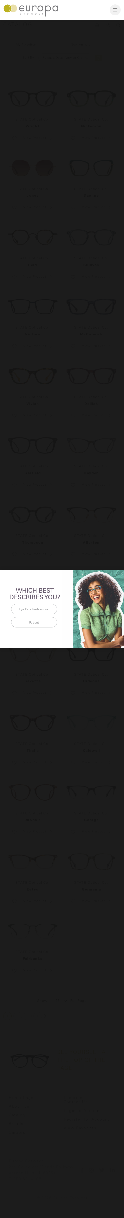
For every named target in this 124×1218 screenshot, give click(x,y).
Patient (34, 622)
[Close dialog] (122, 573)
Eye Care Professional (34, 609)
